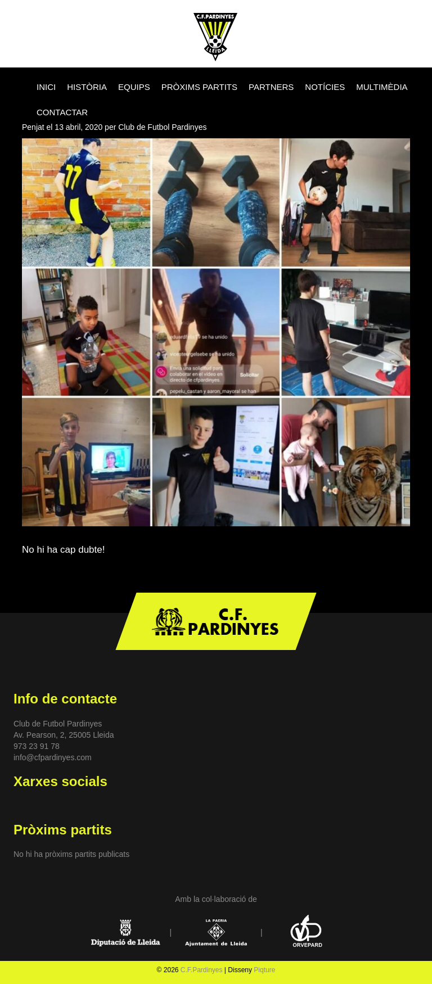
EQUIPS (134, 87)
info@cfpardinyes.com (53, 757)
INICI (46, 87)
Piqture (264, 970)
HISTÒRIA (87, 87)
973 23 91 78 (37, 746)
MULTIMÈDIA (381, 87)
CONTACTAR (62, 112)
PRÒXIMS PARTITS (199, 87)
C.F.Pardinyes (202, 970)
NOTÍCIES (325, 87)
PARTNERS (271, 87)
